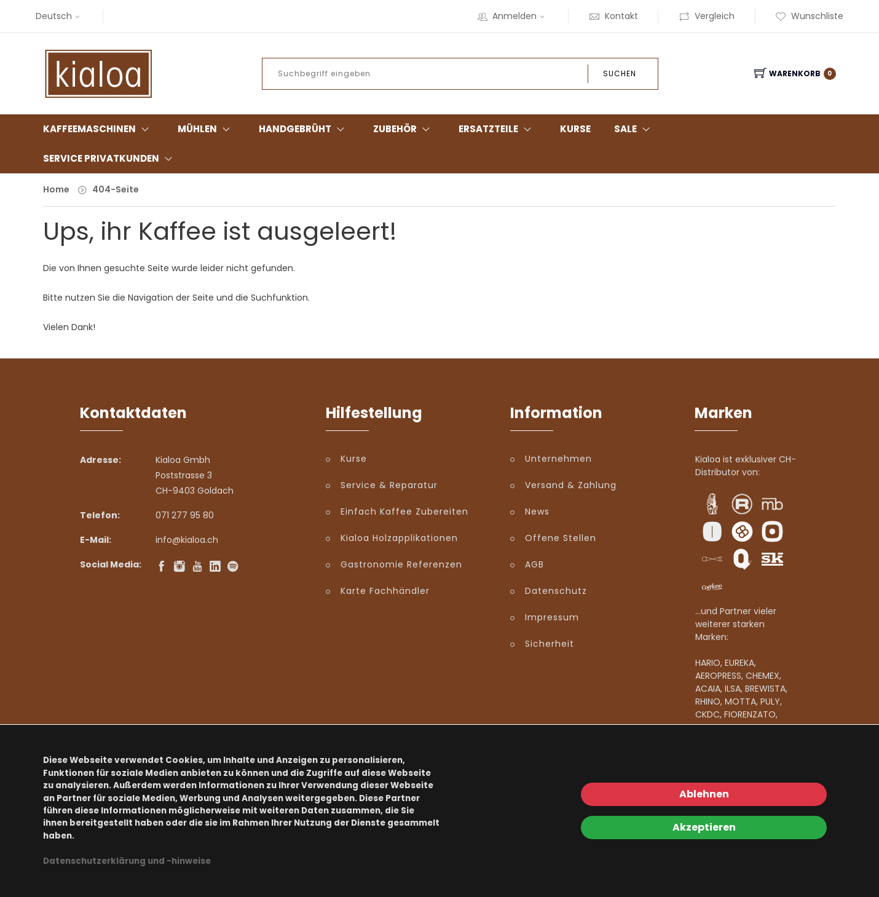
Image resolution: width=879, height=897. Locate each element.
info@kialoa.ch (187, 540)
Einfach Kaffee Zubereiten (404, 511)
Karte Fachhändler (385, 591)
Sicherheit (549, 644)
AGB (534, 564)
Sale (625, 128)
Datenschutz (556, 591)
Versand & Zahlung (571, 485)
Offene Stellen (560, 538)
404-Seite (115, 189)
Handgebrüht (295, 128)
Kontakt (613, 16)
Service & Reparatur (389, 485)
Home (56, 189)
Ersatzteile (488, 128)
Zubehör (395, 128)
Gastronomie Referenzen (401, 564)
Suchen (619, 73)
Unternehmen (558, 458)
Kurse (575, 128)
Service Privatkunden (101, 158)
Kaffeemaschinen (89, 128)
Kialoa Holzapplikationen (399, 538)
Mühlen (197, 128)
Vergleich (707, 16)
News (537, 511)
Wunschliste (809, 16)
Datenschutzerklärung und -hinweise (127, 861)
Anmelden (513, 16)
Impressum (552, 617)
